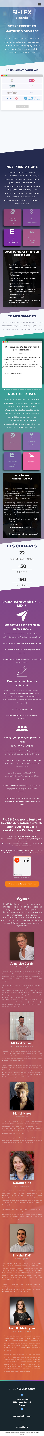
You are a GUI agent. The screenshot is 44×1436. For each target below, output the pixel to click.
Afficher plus (22, 106)
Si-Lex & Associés (25, 877)
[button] (39, 4)
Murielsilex (17, 877)
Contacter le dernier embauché (22, 884)
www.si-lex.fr (22, 1427)
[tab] (12, 217)
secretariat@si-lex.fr (22, 1416)
